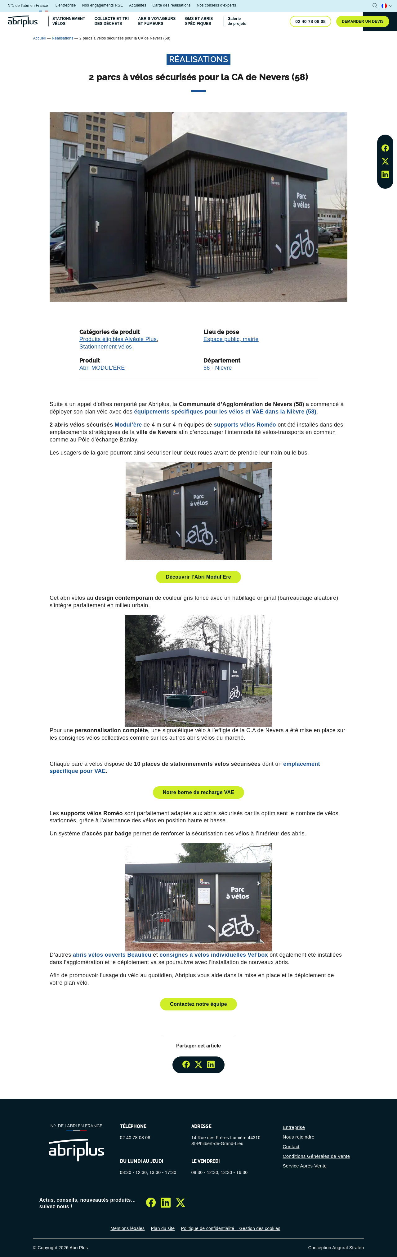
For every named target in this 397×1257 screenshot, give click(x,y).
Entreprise (294, 1127)
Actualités (137, 5)
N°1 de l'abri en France (28, 5)
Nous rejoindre (298, 1136)
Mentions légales (127, 1228)
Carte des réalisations (171, 5)
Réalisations (62, 38)
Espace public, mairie (231, 339)
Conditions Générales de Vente (316, 1156)
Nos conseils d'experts (216, 5)
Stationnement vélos (105, 347)
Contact (291, 1146)
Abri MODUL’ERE (102, 368)
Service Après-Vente (305, 1165)
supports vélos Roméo (245, 425)
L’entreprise (66, 5)
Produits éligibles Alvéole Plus (118, 339)
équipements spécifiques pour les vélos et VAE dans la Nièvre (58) (225, 412)
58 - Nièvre (217, 368)
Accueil (39, 38)
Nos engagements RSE (102, 5)
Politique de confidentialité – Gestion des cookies (230, 1228)
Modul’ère (128, 425)
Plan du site (163, 1228)
